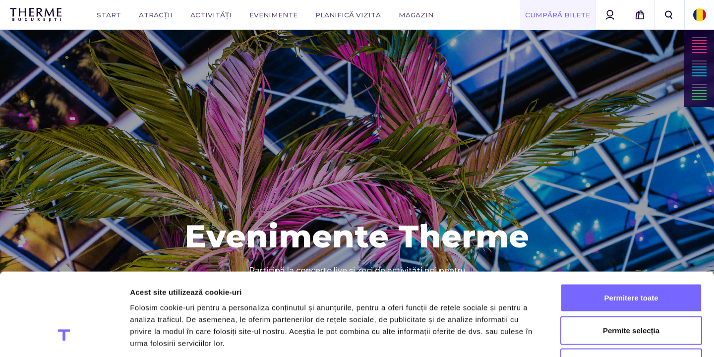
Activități (211, 15)
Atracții (156, 15)
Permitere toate (631, 227)
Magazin (416, 15)
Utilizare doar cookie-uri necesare (631, 292)
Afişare (496, 337)
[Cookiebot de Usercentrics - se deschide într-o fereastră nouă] (64, 337)
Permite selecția (631, 259)
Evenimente (273, 15)
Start (109, 15)
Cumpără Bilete (557, 15)
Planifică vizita (348, 15)
